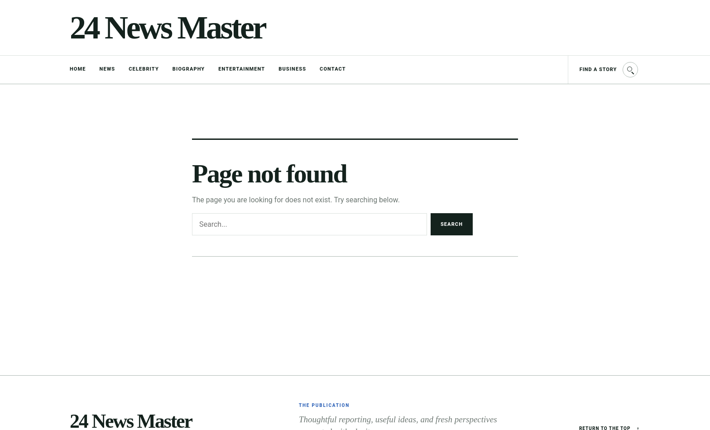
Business (292, 69)
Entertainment (241, 69)
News (107, 69)
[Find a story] (604, 70)
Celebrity (144, 69)
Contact (333, 69)
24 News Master (167, 28)
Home (78, 69)
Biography (189, 69)
